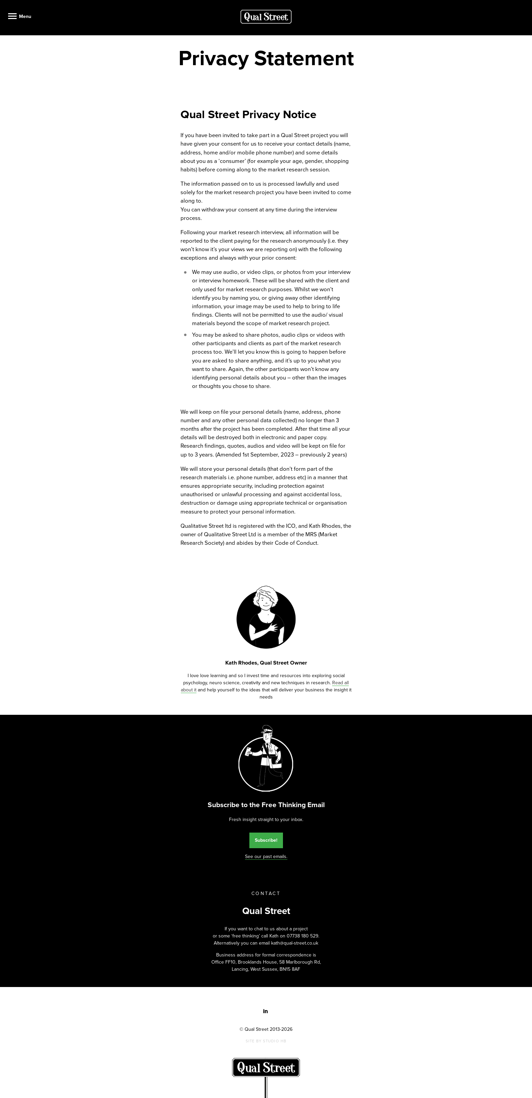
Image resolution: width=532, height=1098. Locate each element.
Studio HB (274, 1041)
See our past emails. (266, 856)
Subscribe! (266, 840)
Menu (25, 16)
